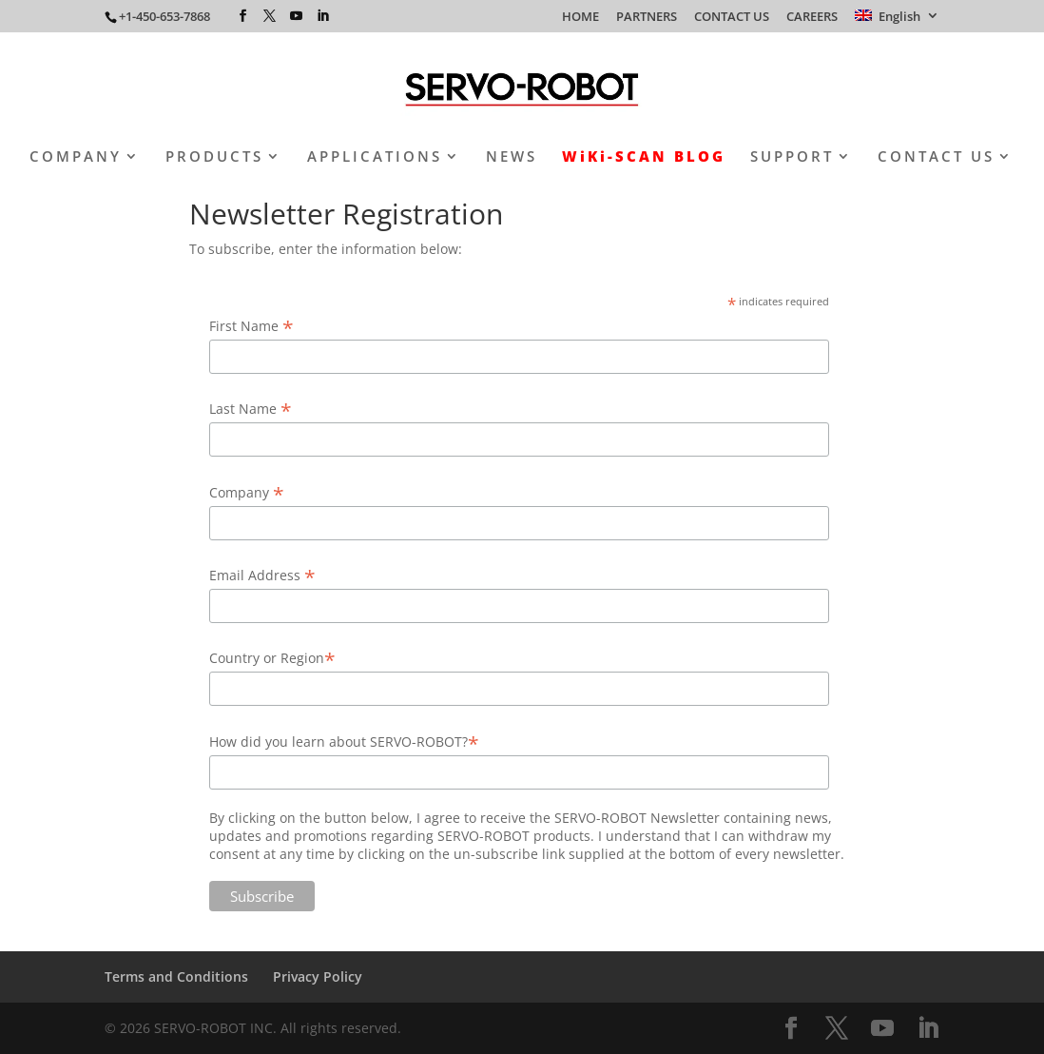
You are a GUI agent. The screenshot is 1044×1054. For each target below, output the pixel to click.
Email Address (262, 575)
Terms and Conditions (176, 976)
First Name (251, 326)
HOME (580, 17)
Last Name (250, 409)
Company (246, 492)
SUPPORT (792, 157)
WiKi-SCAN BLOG (643, 157)
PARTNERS (646, 17)
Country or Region (272, 658)
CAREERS (812, 17)
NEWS (511, 157)
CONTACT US (731, 17)
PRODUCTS (214, 157)
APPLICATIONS (374, 157)
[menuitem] (897, 21)
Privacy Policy (317, 976)
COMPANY (75, 157)
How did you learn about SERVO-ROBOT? (344, 741)
